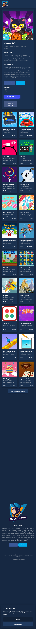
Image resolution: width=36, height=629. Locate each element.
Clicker (31, 218)
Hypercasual (13, 191)
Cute (17, 47)
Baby (31, 163)
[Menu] (32, 4)
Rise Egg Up (7, 379)
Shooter (6, 48)
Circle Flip (6, 157)
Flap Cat (5, 295)
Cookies (15, 555)
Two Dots (6, 323)
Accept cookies (18, 624)
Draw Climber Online (9, 351)
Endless (23, 47)
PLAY (4, 135)
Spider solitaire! (25, 379)
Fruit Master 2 (24, 212)
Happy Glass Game (26, 351)
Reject (18, 619)
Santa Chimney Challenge (11, 240)
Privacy (9, 555)
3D (15, 357)
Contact (21, 555)
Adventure (30, 135)
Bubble (12, 47)
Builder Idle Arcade (9, 129)
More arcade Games (18, 391)
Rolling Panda (24, 184)
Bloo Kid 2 (6, 268)
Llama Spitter (24, 295)
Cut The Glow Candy (9, 212)
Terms (5, 555)
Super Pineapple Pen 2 (27, 323)
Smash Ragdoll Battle (27, 240)
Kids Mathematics (25, 157)
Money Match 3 (25, 268)
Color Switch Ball (8, 184)
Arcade (6, 47)
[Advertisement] (18, 446)
